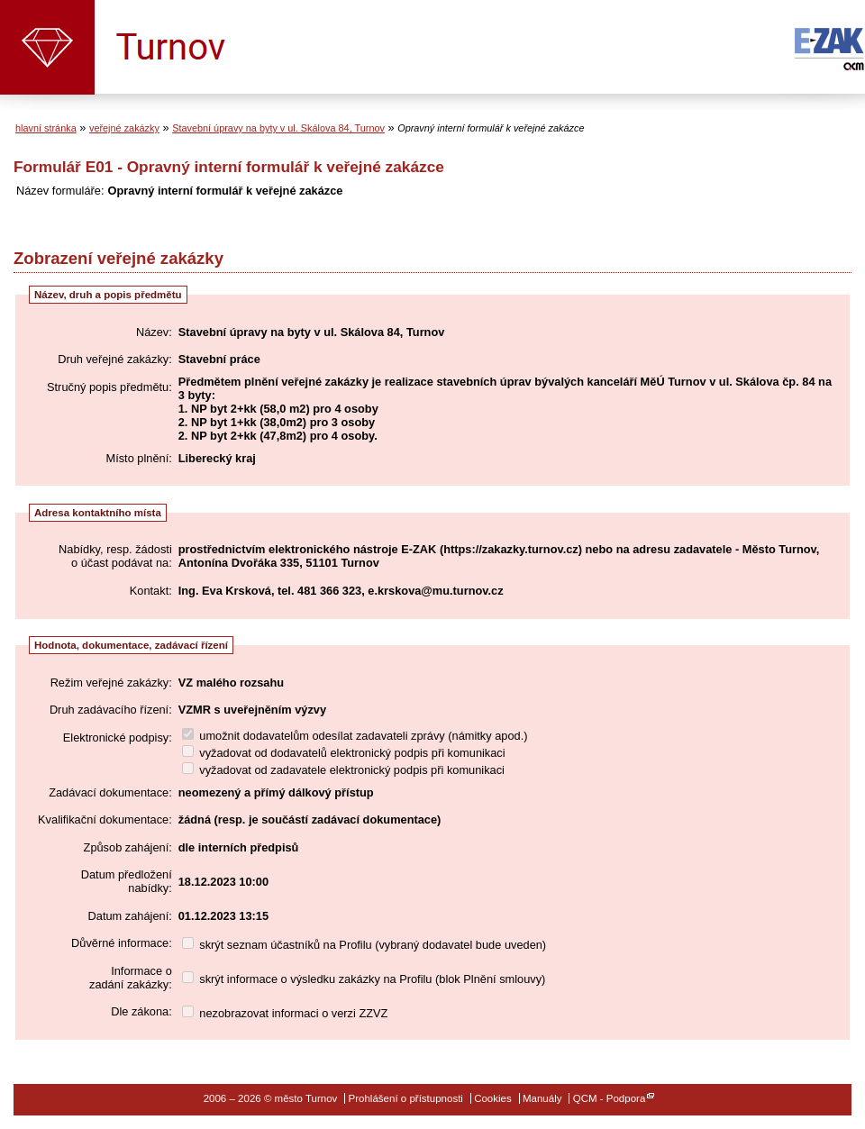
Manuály (542, 1098)
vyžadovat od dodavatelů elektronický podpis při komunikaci (343, 753)
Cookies (493, 1098)
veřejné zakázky (124, 128)
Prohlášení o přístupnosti (406, 1098)
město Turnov (47, 47)
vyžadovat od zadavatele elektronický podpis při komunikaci (343, 770)
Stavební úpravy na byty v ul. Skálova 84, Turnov (278, 128)
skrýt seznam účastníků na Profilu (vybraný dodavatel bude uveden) (364, 944)
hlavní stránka (46, 128)
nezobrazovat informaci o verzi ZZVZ (285, 1013)
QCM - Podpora (609, 1098)
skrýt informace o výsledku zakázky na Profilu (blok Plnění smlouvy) (364, 979)
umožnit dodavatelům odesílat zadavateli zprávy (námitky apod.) (355, 735)
